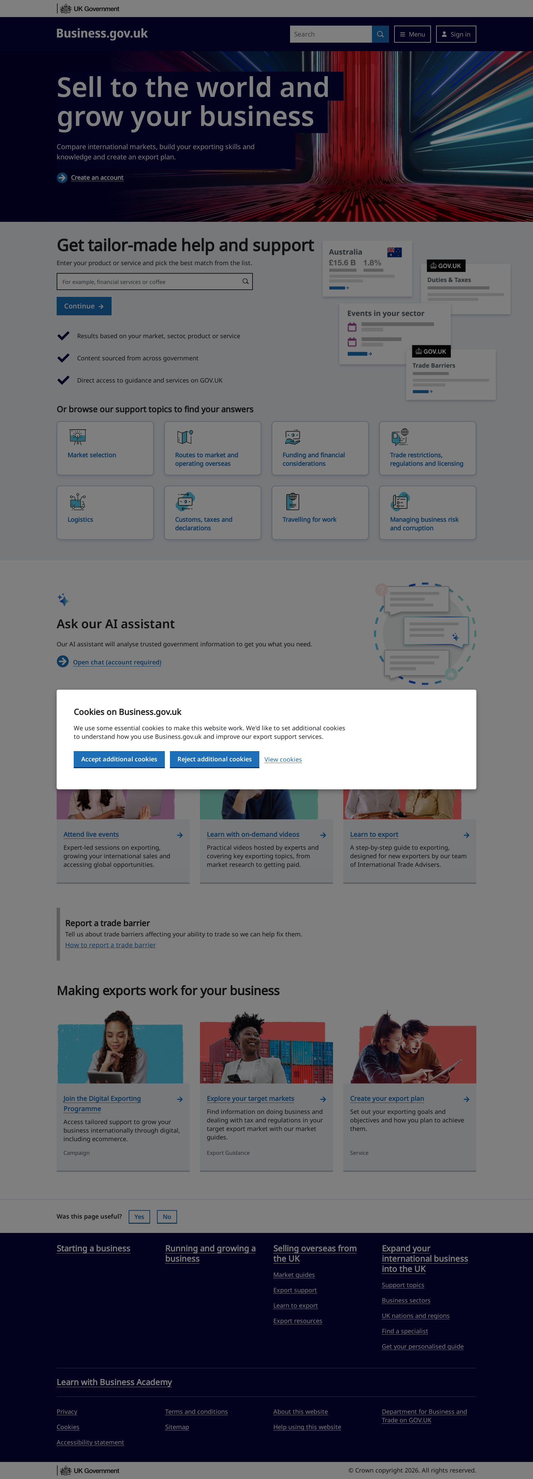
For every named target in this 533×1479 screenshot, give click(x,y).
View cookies (283, 759)
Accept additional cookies (119, 759)
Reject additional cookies (214, 759)
